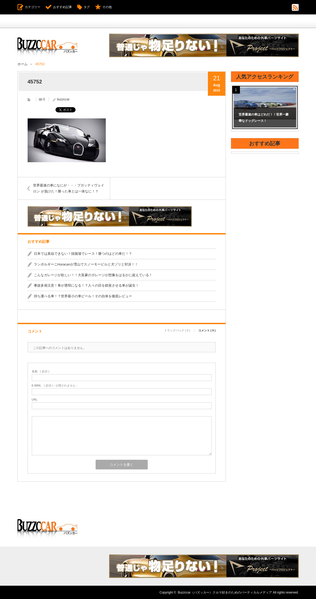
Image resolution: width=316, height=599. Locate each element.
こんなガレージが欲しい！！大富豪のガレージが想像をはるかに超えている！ (93, 275)
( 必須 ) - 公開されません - (55, 385)
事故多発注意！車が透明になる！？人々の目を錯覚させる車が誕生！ (86, 285)
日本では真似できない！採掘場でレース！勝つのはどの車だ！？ (83, 253)
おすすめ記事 (62, 7)
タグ (87, 7)
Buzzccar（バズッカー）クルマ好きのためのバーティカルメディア (225, 592)
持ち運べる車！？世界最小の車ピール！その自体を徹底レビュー (83, 296)
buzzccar (63, 99)
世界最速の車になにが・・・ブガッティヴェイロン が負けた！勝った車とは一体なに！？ (68, 188)
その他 (107, 7)
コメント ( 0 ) (207, 330)
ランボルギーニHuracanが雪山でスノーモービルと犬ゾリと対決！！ (86, 264)
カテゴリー (32, 7)
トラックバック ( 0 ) (177, 330)
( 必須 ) (40, 371)
